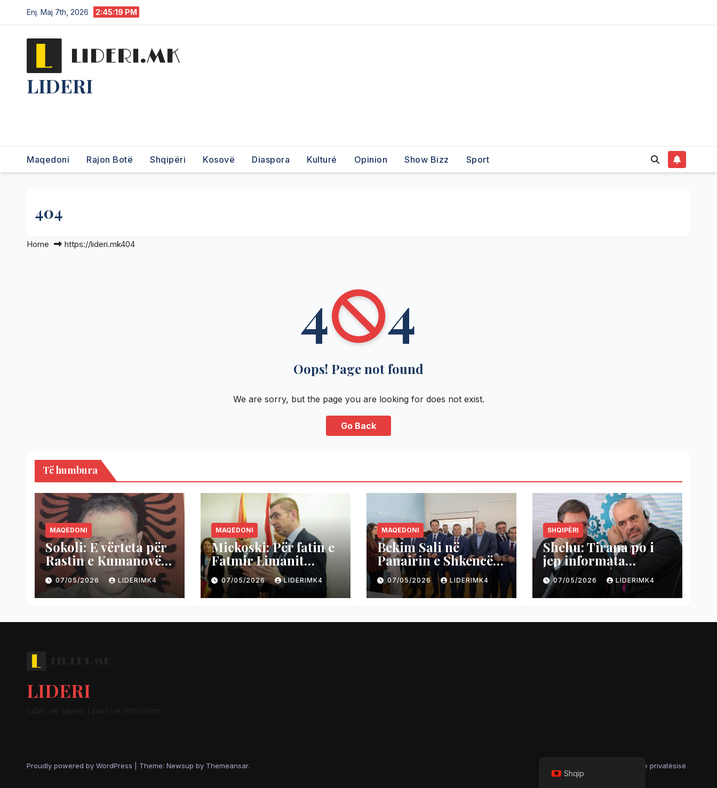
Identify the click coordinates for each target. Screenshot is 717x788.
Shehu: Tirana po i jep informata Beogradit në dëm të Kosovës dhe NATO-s (605, 566)
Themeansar (227, 765)
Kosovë (219, 159)
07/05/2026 (78, 580)
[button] (655, 159)
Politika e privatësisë (652, 765)
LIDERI (60, 85)
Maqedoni (48, 159)
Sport (478, 159)
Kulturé (322, 159)
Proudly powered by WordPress (80, 765)
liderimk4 (133, 580)
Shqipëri (168, 159)
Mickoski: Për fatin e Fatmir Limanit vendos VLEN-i (272, 560)
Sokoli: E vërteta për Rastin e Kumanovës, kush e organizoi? (107, 560)
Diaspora (271, 159)
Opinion (371, 159)
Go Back (358, 425)
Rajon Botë (109, 159)
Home (38, 244)
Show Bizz (426, 159)
